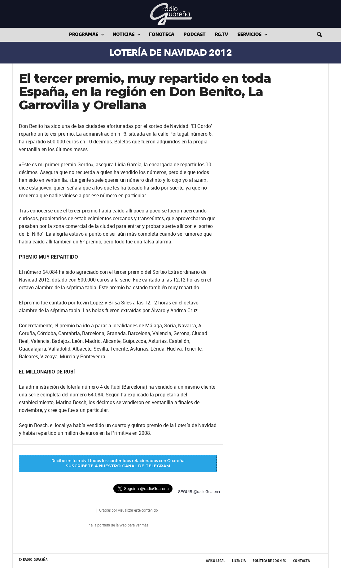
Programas (86, 35)
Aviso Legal (215, 560)
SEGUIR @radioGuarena (199, 492)
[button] (319, 35)
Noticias (126, 35)
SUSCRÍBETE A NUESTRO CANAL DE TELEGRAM (118, 465)
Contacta (301, 560)
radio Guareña (86, 511)
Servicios (252, 35)
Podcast (195, 35)
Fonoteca (161, 35)
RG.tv (221, 35)
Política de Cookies (269, 560)
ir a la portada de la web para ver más (118, 525)
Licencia (239, 560)
